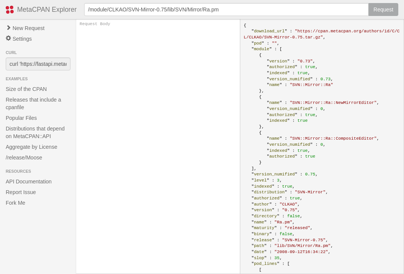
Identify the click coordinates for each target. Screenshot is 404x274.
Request (383, 9)
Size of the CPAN (26, 89)
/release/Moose (24, 158)
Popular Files (21, 118)
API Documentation (29, 181)
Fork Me (15, 203)
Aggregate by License (31, 147)
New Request (25, 28)
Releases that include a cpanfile (33, 103)
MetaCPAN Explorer (47, 9)
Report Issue (21, 192)
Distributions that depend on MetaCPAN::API (35, 132)
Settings (19, 38)
